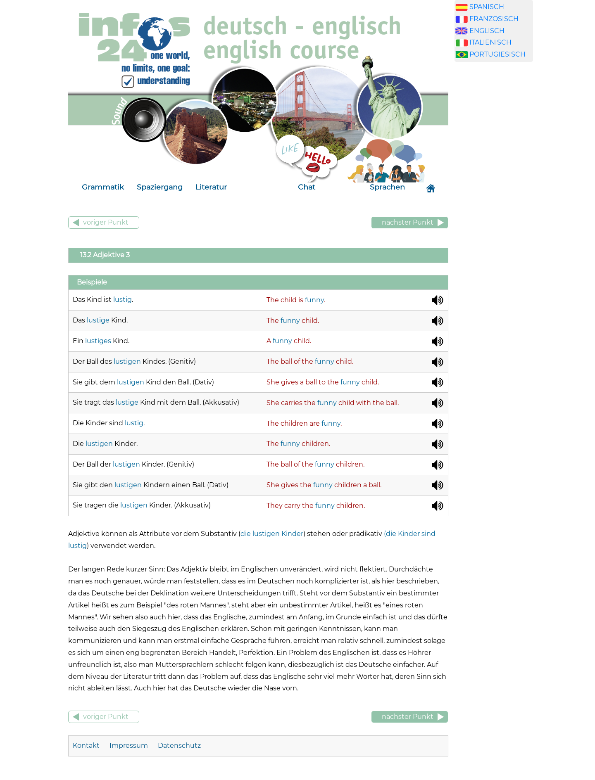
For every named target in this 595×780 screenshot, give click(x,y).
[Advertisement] (494, 198)
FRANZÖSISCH (494, 19)
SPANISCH (486, 7)
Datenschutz (179, 745)
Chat (306, 187)
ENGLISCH (487, 31)
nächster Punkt (407, 222)
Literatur (211, 187)
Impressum (128, 745)
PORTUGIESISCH (497, 54)
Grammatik (103, 187)
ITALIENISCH (490, 42)
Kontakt (87, 745)
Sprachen (387, 187)
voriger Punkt (106, 222)
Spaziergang (160, 187)
